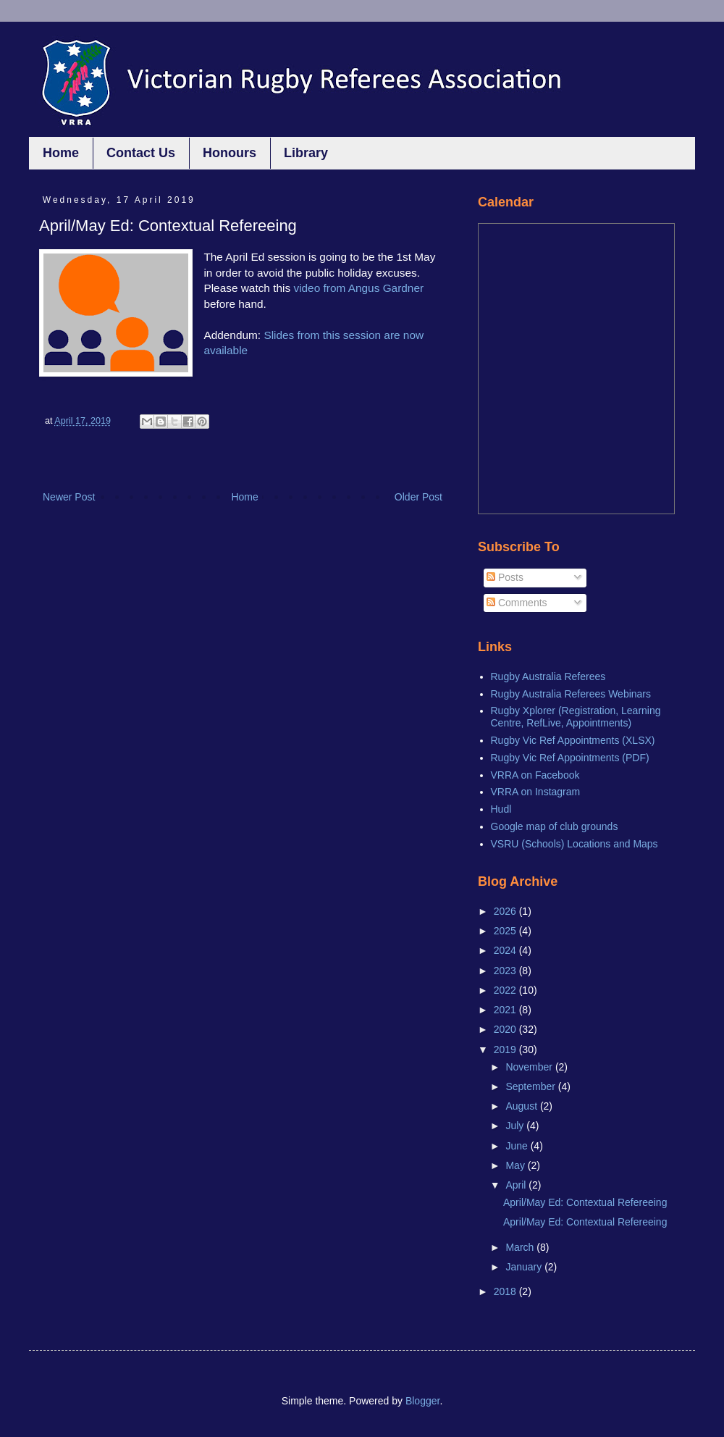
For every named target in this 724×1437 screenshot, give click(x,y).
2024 (506, 950)
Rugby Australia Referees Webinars (571, 694)
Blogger (422, 1401)
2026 (506, 911)
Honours (229, 153)
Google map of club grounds (554, 826)
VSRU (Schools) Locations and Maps (574, 844)
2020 (506, 1029)
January (524, 1267)
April (517, 1185)
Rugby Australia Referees (548, 676)
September (531, 1086)
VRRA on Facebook (535, 775)
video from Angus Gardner (358, 288)
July (515, 1125)
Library (306, 153)
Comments (517, 602)
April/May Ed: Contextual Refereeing (585, 1202)
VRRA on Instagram (536, 791)
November (530, 1067)
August (522, 1106)
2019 (506, 1049)
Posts (505, 577)
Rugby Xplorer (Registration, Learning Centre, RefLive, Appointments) (576, 717)
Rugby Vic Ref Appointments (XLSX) (573, 740)
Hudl (501, 809)
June (517, 1146)
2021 (506, 1009)
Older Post (418, 497)
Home (61, 153)
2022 (506, 990)
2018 (506, 1291)
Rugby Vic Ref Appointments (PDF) (570, 757)
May (516, 1165)
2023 (506, 970)
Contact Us (140, 153)
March (520, 1247)
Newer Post (69, 497)
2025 (506, 931)
